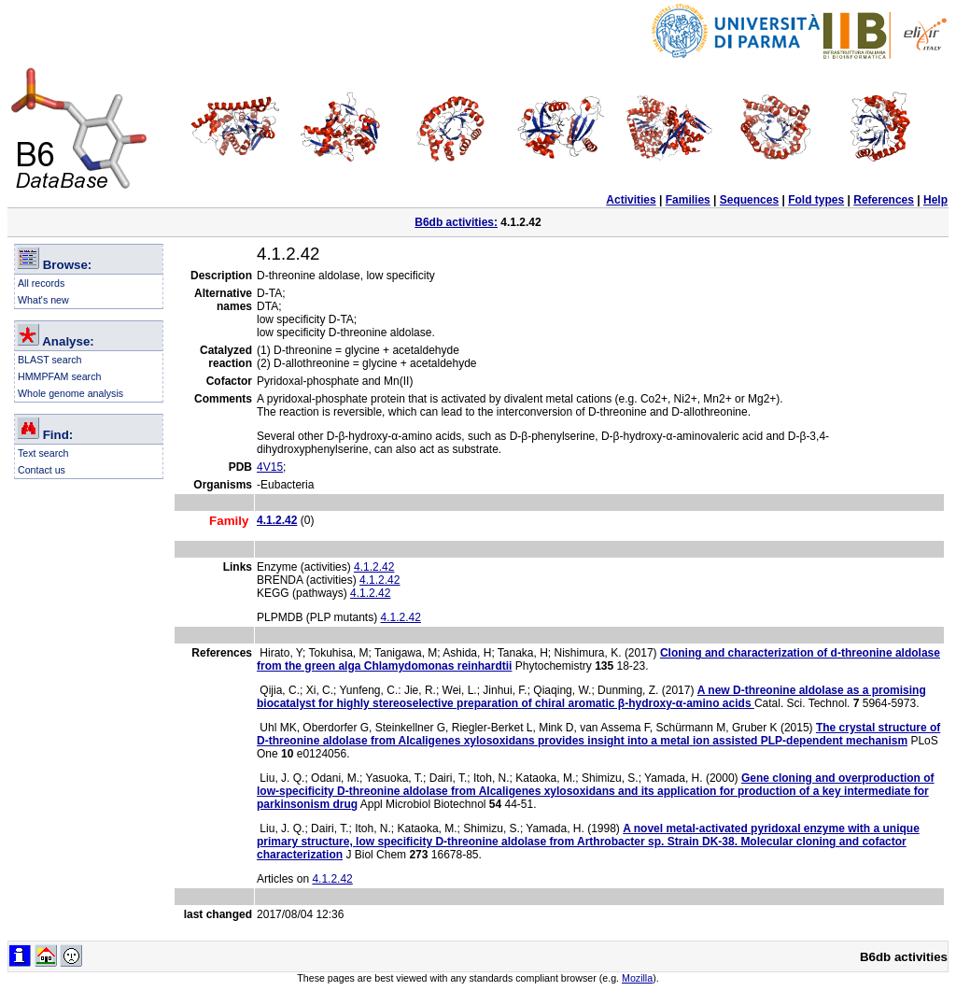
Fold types (816, 199)
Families (688, 199)
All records (41, 283)
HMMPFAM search (59, 376)
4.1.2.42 (374, 566)
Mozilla (637, 978)
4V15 (270, 467)
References (883, 199)
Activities (630, 199)
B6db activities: (456, 222)
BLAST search (50, 359)
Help (935, 199)
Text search (43, 453)
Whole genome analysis (70, 393)
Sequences (749, 199)
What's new (43, 299)
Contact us (41, 469)
